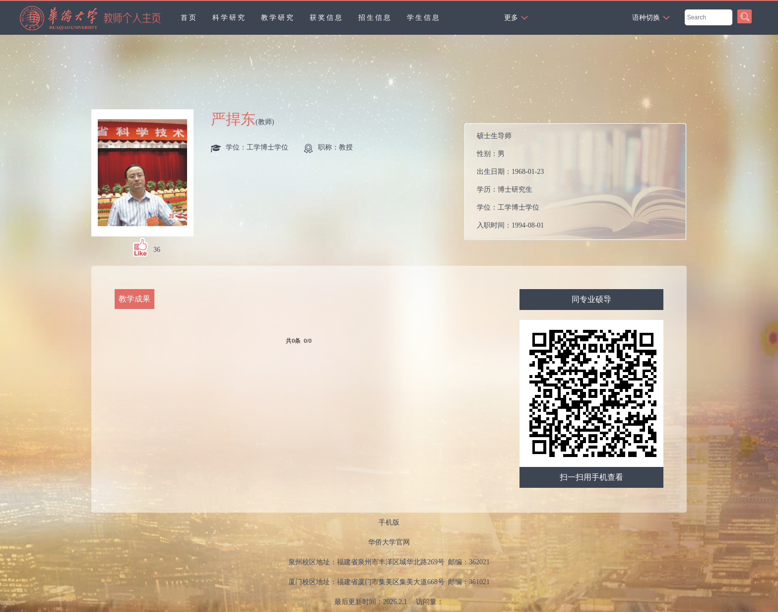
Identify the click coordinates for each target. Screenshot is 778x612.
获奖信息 (326, 17)
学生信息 (424, 17)
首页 (189, 17)
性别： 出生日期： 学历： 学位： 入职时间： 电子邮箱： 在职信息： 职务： (579, 181)
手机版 (389, 522)
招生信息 (375, 17)
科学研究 (229, 17)
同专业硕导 (591, 299)
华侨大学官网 (389, 542)
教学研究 (278, 17)
